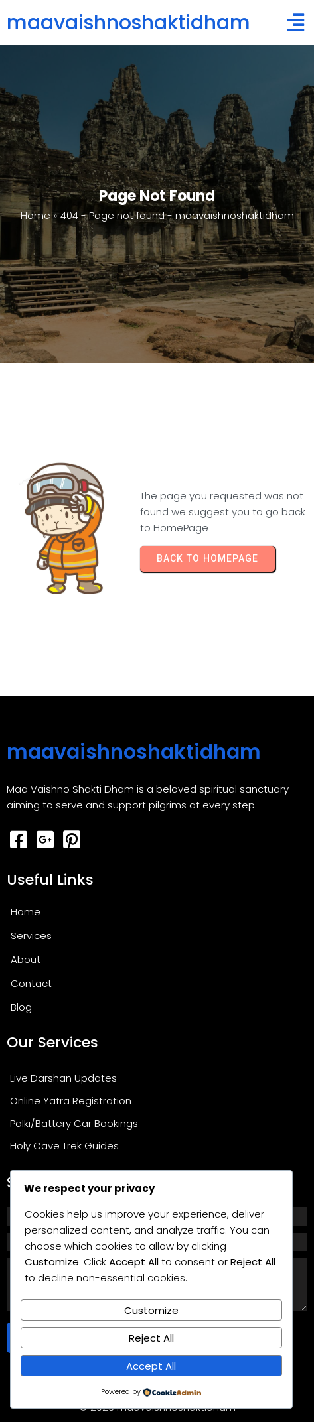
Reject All (151, 1338)
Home (35, 215)
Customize (151, 1310)
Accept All (151, 1366)
